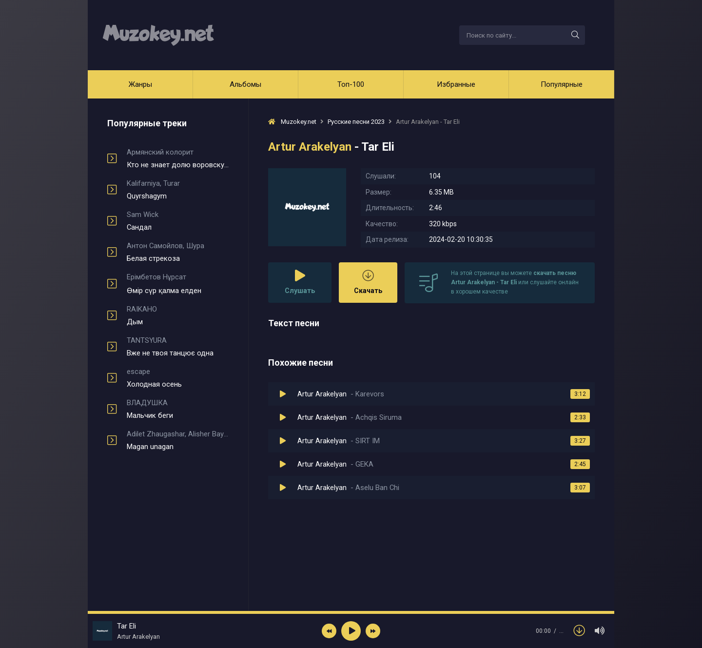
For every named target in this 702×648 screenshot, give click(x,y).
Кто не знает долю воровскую (178, 158)
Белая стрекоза (178, 252)
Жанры (140, 84)
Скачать (368, 282)
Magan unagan (178, 440)
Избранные (456, 84)
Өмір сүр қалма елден (178, 284)
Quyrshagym (178, 189)
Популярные (562, 84)
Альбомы (245, 84)
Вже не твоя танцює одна (178, 346)
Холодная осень (178, 378)
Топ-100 (350, 84)
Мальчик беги (178, 409)
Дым (178, 315)
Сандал (178, 221)
